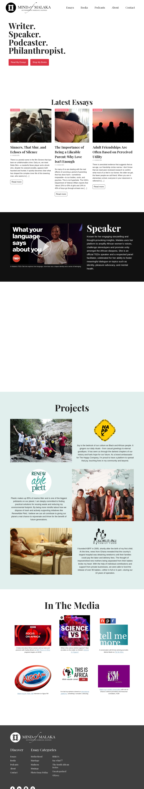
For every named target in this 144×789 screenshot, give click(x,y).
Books (84, 7)
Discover (16, 736)
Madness (35, 751)
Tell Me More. (119, 638)
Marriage (35, 747)
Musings (15, 110)
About (115, 7)
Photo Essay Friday (39, 758)
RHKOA (55, 743)
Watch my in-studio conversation (110, 676)
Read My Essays (18, 62)
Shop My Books (40, 62)
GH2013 (55, 761)
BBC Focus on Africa (43, 636)
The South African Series (60, 752)
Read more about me (81, 335)
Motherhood (62, 110)
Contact (130, 7)
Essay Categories (43, 736)
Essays (70, 7)
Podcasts (100, 7)
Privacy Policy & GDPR (95, 785)
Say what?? (57, 747)
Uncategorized (59, 757)
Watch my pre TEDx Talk (25, 680)
